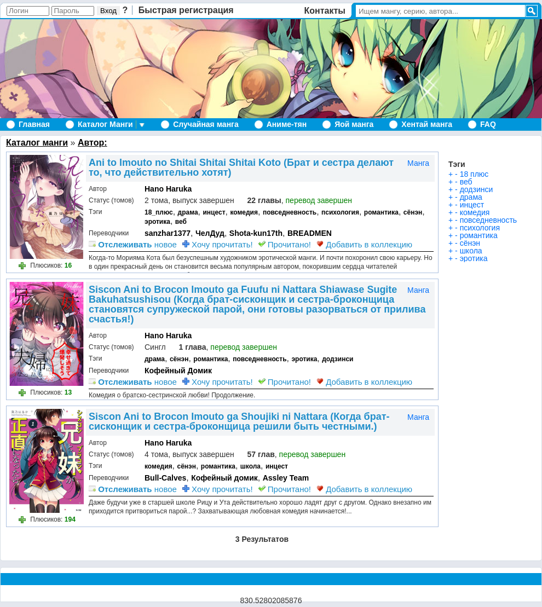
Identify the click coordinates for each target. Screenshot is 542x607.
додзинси (337, 359)
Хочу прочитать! (217, 244)
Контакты (324, 10)
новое (133, 244)
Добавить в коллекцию (364, 244)
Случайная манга (205, 124)
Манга (418, 163)
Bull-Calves (165, 477)
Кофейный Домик (178, 370)
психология (340, 212)
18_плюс (159, 212)
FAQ (488, 124)
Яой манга (354, 124)
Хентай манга (426, 124)
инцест (214, 212)
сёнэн (412, 212)
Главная (34, 124)
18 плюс (474, 174)
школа (250, 466)
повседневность (289, 212)
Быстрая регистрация (186, 10)
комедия (244, 212)
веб (181, 222)
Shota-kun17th (255, 233)
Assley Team (286, 477)
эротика (157, 222)
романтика (381, 212)
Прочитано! (284, 244)
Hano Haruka (168, 188)
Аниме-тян (287, 124)
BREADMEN (309, 233)
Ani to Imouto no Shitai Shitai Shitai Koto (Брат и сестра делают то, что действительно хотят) (241, 167)
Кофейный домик (224, 477)
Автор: (92, 142)
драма (188, 212)
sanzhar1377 (168, 233)
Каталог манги (37, 142)
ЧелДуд (209, 233)
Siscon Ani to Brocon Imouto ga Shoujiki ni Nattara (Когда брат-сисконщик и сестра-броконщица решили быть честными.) (239, 421)
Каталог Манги (105, 124)
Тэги (456, 164)
